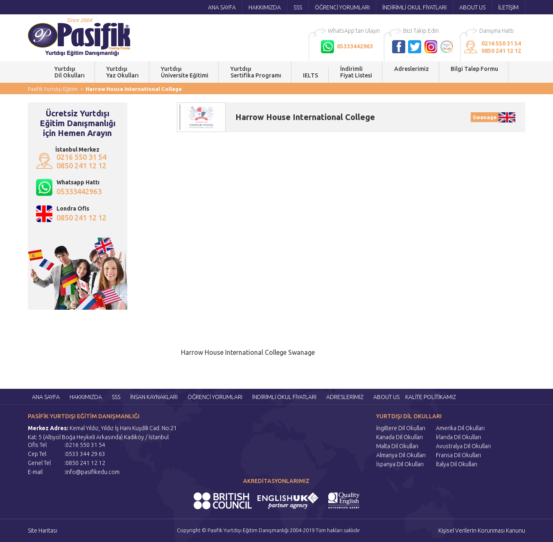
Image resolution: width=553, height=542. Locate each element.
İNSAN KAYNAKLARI (154, 397)
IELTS (310, 75)
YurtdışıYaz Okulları (122, 72)
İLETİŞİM (508, 7)
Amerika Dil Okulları (460, 428)
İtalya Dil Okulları (456, 464)
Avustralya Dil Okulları (463, 446)
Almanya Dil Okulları (401, 455)
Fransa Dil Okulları (458, 455)
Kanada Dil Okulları (399, 437)
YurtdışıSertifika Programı (255, 72)
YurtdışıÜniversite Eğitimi (184, 72)
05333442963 (79, 191)
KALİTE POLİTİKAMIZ (430, 397)
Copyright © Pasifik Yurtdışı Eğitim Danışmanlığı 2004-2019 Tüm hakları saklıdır (268, 530)
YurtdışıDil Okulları (69, 72)
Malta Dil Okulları (397, 446)
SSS (297, 7)
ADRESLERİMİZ (344, 397)
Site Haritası (42, 530)
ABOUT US (472, 7)
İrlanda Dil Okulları (458, 437)
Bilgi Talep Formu (474, 72)
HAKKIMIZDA (264, 7)
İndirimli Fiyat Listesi (356, 72)
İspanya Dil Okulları (400, 464)
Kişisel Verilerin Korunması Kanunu (481, 530)
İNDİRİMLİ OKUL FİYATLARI (414, 7)
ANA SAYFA (222, 7)
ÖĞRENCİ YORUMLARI (342, 7)
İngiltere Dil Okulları (400, 428)
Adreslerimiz (411, 72)
